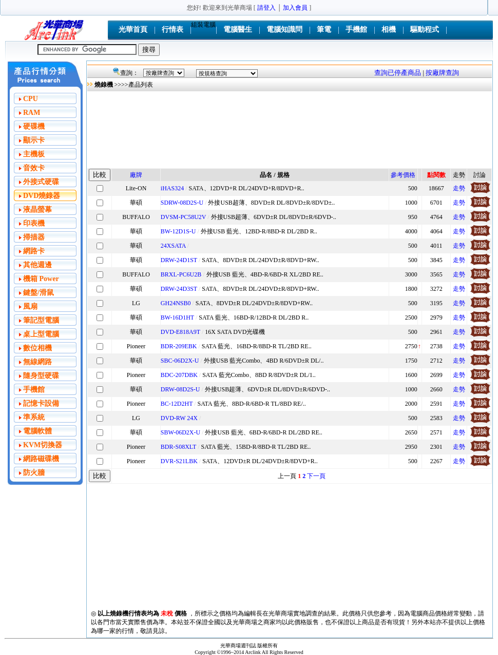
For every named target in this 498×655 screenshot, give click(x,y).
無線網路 (37, 362)
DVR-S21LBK (179, 461)
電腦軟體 (37, 431)
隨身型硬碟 (41, 376)
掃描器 (34, 237)
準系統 (34, 417)
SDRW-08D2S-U (182, 202)
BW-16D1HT (177, 317)
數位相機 (37, 348)
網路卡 (34, 251)
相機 (388, 29)
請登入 (266, 7)
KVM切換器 (42, 445)
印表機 (34, 223)
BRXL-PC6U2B (181, 274)
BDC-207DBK (179, 375)
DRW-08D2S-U (180, 389)
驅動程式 (424, 29)
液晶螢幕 (37, 209)
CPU (30, 99)
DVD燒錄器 (41, 196)
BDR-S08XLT (178, 446)
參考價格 (403, 174)
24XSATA (173, 245)
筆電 (324, 29)
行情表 (172, 29)
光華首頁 (133, 29)
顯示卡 (34, 140)
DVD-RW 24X (179, 418)
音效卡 (34, 168)
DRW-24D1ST (179, 260)
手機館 (356, 29)
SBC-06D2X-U (180, 360)
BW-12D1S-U (178, 231)
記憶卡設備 (41, 403)
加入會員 (295, 7)
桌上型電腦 (41, 334)
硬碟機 (34, 126)
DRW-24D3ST (179, 288)
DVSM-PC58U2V (183, 217)
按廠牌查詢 (442, 72)
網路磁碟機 (41, 459)
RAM (31, 112)
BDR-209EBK (179, 346)
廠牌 (136, 174)
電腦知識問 (284, 29)
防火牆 (34, 473)
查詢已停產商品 (397, 72)
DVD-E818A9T (180, 331)
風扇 (30, 306)
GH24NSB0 (176, 303)
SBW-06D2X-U (180, 432)
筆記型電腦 (41, 320)
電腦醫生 (237, 29)
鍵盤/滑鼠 (38, 292)
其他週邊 (37, 265)
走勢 (459, 188)
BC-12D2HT (177, 403)
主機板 (34, 154)
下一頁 (316, 476)
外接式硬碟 (41, 182)
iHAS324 (172, 188)
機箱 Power (41, 279)
